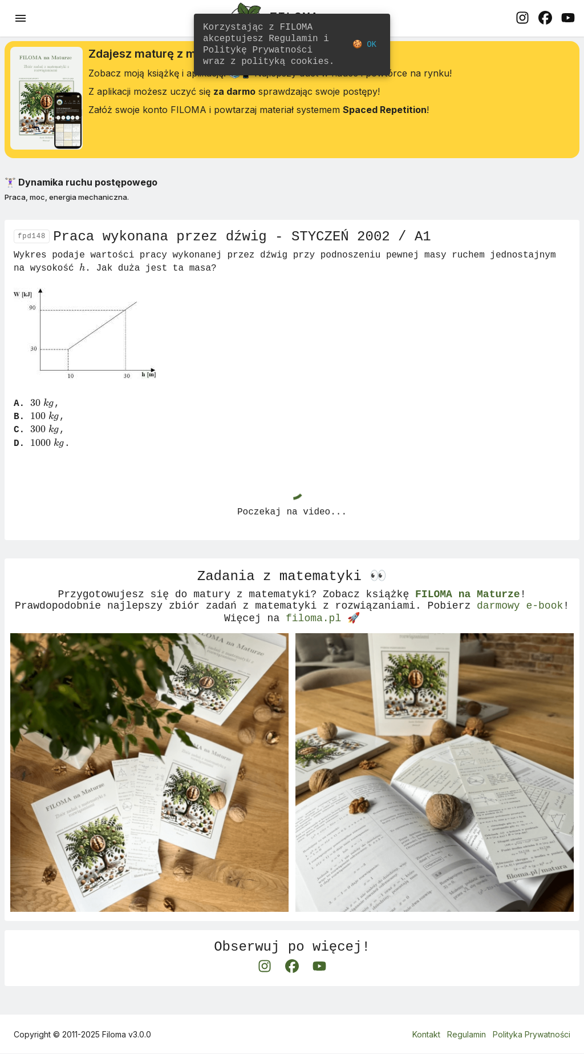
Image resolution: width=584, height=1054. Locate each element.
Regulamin (466, 1034)
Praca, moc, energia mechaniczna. (67, 198)
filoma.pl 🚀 (323, 632)
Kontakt (426, 1034)
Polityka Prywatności (531, 1034)
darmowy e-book (520, 619)
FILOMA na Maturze (467, 605)
